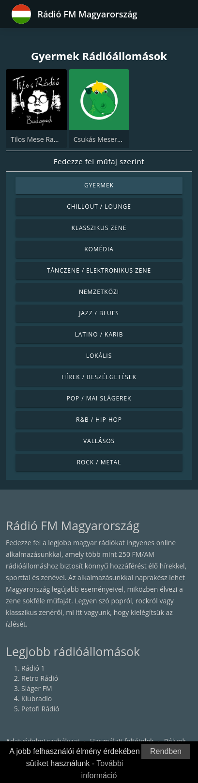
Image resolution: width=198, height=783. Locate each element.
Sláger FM (36, 688)
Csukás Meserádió (102, 139)
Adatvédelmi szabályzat (42, 741)
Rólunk (175, 741)
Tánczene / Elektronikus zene (99, 270)
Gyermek (99, 185)
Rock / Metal (99, 462)
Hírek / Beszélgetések (98, 377)
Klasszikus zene (98, 228)
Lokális (99, 356)
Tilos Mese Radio (37, 139)
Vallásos (99, 441)
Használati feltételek (122, 741)
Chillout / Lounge (99, 206)
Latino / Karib (99, 334)
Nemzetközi (99, 292)
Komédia (99, 249)
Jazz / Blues (99, 313)
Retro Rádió (39, 678)
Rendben (166, 751)
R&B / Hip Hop (99, 419)
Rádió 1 (33, 668)
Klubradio (36, 698)
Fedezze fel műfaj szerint (99, 161)
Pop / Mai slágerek (99, 398)
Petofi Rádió (40, 708)
